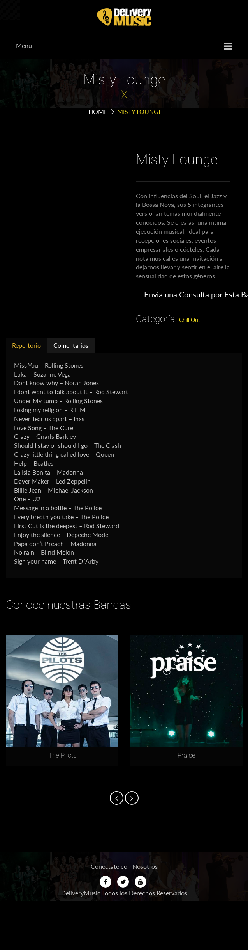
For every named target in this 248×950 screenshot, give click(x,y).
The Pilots (62, 755)
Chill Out (189, 320)
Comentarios (70, 345)
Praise (186, 755)
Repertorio (26, 345)
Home (97, 111)
